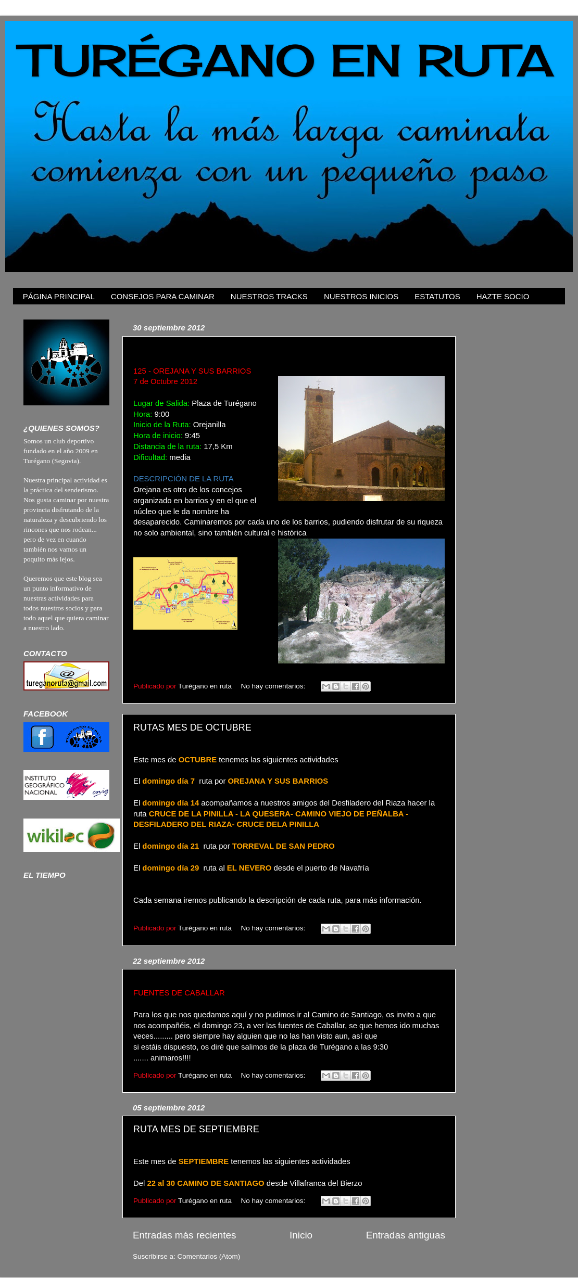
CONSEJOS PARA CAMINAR (163, 296)
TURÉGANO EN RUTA (287, 60)
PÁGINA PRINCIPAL (59, 296)
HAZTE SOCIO (503, 296)
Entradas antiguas (405, 1235)
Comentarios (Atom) (209, 1256)
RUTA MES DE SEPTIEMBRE (196, 1129)
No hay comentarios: (274, 686)
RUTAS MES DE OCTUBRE (192, 727)
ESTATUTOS (437, 296)
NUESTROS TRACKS (269, 296)
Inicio (301, 1235)
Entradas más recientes (184, 1235)
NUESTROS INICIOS (361, 296)
